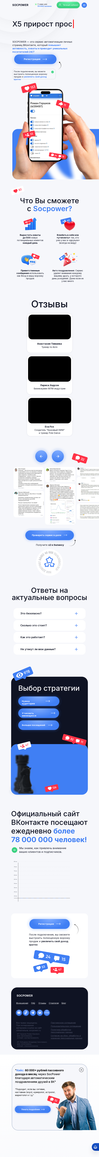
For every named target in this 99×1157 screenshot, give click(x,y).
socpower (20, 5)
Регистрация (32, 59)
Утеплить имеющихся (29, 714)
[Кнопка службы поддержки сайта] (95, 1147)
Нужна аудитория (28, 702)
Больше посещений (33, 725)
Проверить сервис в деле (46, 535)
